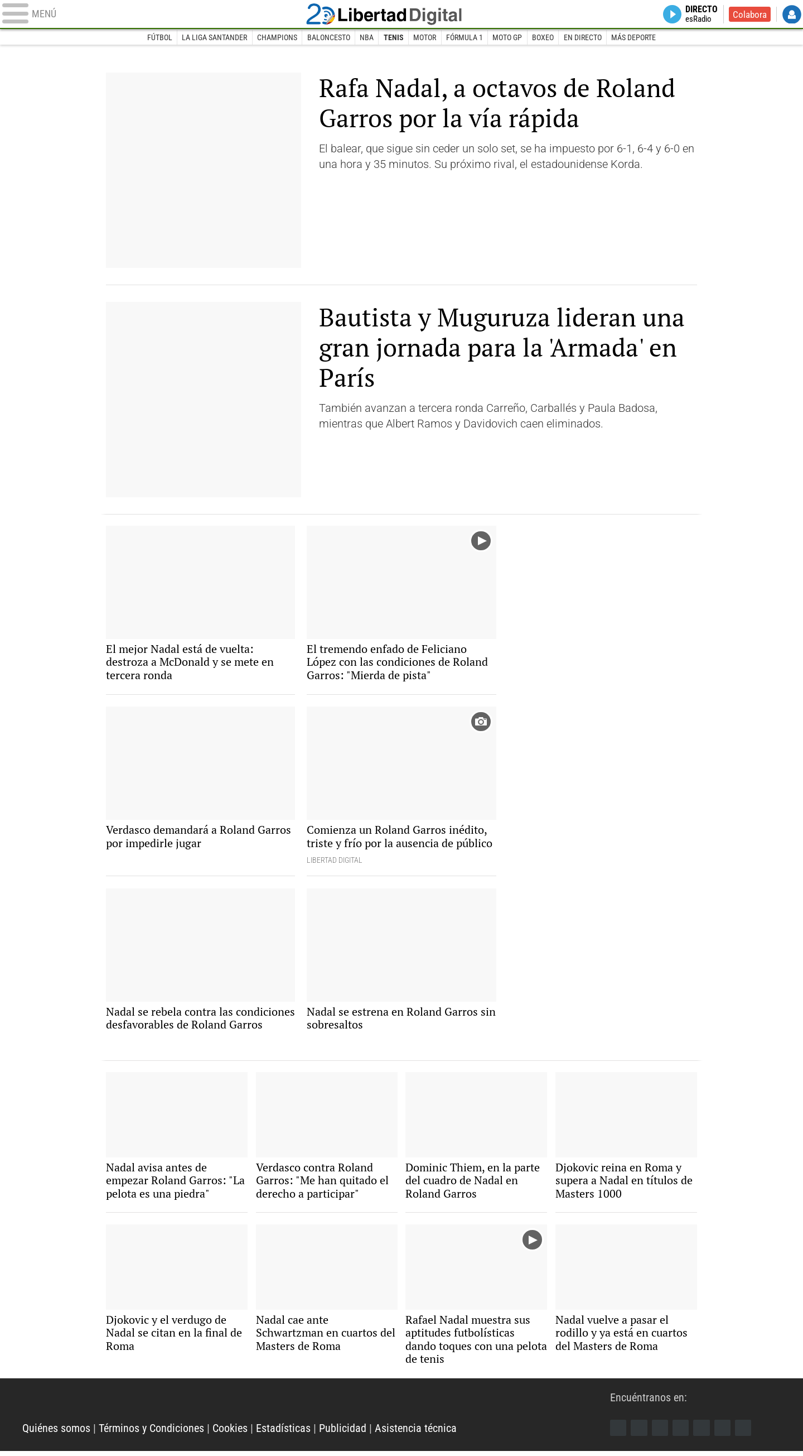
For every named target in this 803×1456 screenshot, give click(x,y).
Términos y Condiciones (151, 1433)
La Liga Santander (213, 37)
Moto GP (508, 37)
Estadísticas (283, 1433)
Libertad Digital (401, 14)
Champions (277, 37)
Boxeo (543, 37)
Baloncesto (328, 37)
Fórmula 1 (464, 37)
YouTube (682, 1432)
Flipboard (703, 1432)
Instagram (660, 1432)
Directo (700, 14)
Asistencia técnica (416, 1433)
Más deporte (634, 37)
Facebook (618, 1432)
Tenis (394, 37)
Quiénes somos (56, 1433)
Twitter (639, 1432)
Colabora (749, 14)
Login (791, 14)
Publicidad (342, 1433)
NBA (367, 37)
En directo (583, 37)
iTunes (745, 1432)
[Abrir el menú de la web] (156, 14)
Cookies (230, 1433)
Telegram (724, 1432)
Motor (424, 37)
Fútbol (158, 37)
